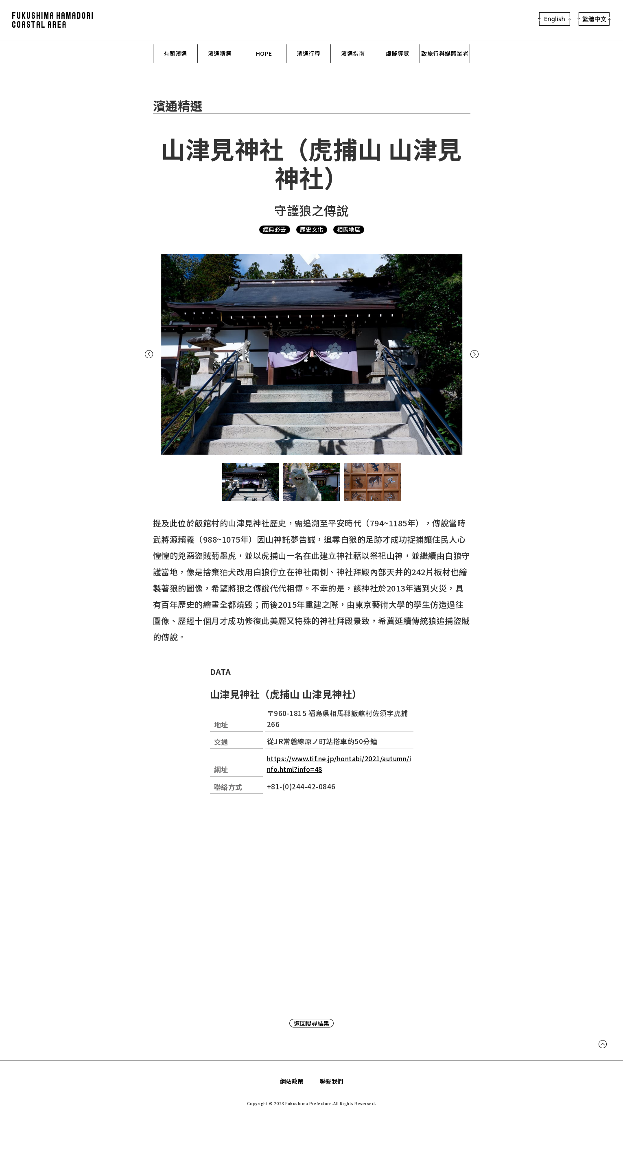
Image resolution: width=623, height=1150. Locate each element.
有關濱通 (175, 53)
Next (471, 355)
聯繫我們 (332, 1081)
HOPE (263, 53)
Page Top (603, 1048)
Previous (152, 355)
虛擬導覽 (398, 53)
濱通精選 (220, 53)
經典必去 (272, 230)
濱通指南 (353, 53)
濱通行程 (308, 53)
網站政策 (291, 1081)
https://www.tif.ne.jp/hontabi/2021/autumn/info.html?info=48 (338, 764)
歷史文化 (311, 230)
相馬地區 (351, 230)
